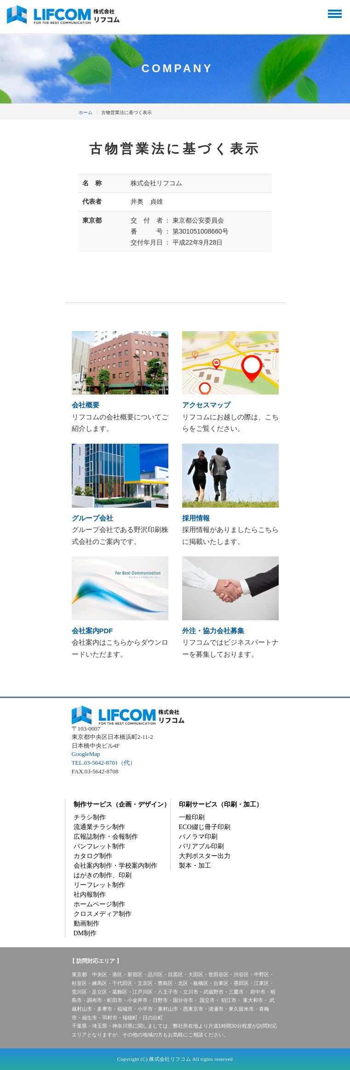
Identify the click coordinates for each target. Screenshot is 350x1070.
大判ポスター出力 (204, 856)
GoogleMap (86, 753)
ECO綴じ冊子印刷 (204, 827)
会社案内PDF (92, 631)
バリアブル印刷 (201, 846)
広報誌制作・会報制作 (106, 836)
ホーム (85, 112)
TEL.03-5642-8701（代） (104, 762)
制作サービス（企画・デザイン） (122, 804)
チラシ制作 (90, 817)
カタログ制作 (93, 856)
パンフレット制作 (99, 846)
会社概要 (85, 405)
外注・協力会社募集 (213, 631)
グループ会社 (92, 518)
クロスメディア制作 (103, 913)
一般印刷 (192, 817)
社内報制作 (90, 894)
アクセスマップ (206, 405)
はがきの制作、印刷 (103, 875)
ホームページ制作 (99, 904)
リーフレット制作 (99, 884)
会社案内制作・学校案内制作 (115, 865)
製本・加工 (195, 865)
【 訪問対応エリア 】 (95, 961)
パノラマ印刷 (198, 836)
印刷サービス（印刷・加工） (221, 804)
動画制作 (86, 923)
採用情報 (196, 518)
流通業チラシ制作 (99, 827)
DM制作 (85, 933)
